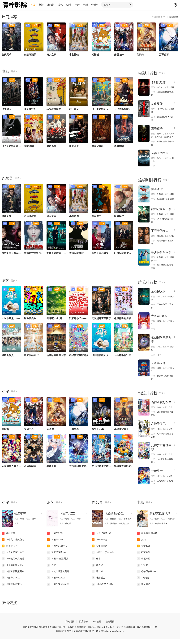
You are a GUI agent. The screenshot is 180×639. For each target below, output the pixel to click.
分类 (94, 4)
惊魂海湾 (157, 189)
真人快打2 (29, 109)
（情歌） (143, 577)
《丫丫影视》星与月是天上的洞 (18, 146)
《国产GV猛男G (57, 545)
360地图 (97, 621)
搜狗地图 (110, 621)
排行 (77, 4)
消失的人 (6, 109)
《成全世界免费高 (58, 570)
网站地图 (69, 621)
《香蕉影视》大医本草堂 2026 (108, 355)
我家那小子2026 (77, 318)
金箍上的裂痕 (159, 153)
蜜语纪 (97, 564)
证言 (96, 558)
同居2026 (119, 216)
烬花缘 (97, 570)
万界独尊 (164, 54)
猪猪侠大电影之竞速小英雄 (128, 465)
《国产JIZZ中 (56, 539)
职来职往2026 (31, 355)
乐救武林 (29, 146)
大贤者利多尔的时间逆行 (82, 465)
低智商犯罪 (30, 54)
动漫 (69, 4)
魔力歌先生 (30, 318)
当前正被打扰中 (161, 402)
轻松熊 (95, 54)
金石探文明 (158, 291)
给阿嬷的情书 (54, 109)
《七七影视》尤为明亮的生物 (107, 109)
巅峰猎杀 (157, 128)
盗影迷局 (51, 146)
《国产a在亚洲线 (57, 558)
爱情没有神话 (76, 253)
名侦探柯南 (30, 465)
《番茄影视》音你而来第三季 (129, 355)
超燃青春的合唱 (122, 318)
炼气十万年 (98, 428)
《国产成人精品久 (58, 583)
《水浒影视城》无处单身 (127, 109)
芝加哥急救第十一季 (57, 253)
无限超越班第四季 (101, 318)
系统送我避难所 (12, 583)
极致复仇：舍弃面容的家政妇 (17, 253)
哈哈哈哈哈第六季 (56, 355)
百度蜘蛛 (83, 621)
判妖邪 (142, 564)
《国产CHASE (11, 577)
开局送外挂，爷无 (13, 564)
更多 (14, 71)
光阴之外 (119, 54)
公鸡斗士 (157, 470)
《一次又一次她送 (13, 558)
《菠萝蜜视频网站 (13, 570)
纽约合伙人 (8, 355)
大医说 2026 (159, 315)
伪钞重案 (119, 146)
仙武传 (140, 54)
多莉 (141, 539)
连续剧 (51, 4)
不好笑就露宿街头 (78, 355)
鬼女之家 (51, 54)
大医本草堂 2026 (11, 318)
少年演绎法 (99, 545)
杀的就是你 (158, 82)
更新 (85, 4)
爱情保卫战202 (56, 551)
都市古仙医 (9, 545)
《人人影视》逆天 (13, 551)
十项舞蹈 (143, 558)
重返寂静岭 (98, 146)
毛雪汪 (52, 564)
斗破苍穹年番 (121, 428)
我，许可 (74, 109)
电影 (41, 4)
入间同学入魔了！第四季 (15, 465)
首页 (33, 4)
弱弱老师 (51, 465)
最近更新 (173, 17)
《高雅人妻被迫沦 (103, 551)
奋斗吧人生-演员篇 (57, 318)
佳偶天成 (6, 54)
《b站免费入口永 (102, 583)
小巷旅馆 (74, 54)
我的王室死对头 (100, 253)
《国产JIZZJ (67, 513)
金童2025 (144, 545)
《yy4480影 (100, 539)
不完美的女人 (159, 230)
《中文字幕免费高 (13, 539)
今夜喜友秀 (158, 362)
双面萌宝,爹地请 (160, 513)
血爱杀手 (74, 146)
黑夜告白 (96, 216)
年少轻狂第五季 (161, 252)
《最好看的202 (114, 513)
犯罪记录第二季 (161, 209)
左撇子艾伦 (158, 423)
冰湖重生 (98, 577)
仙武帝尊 (20, 513)
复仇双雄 (157, 103)
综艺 (60, 4)
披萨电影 (143, 583)
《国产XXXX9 (56, 577)
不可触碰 (143, 551)
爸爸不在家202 (146, 570)
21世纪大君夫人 (122, 253)
